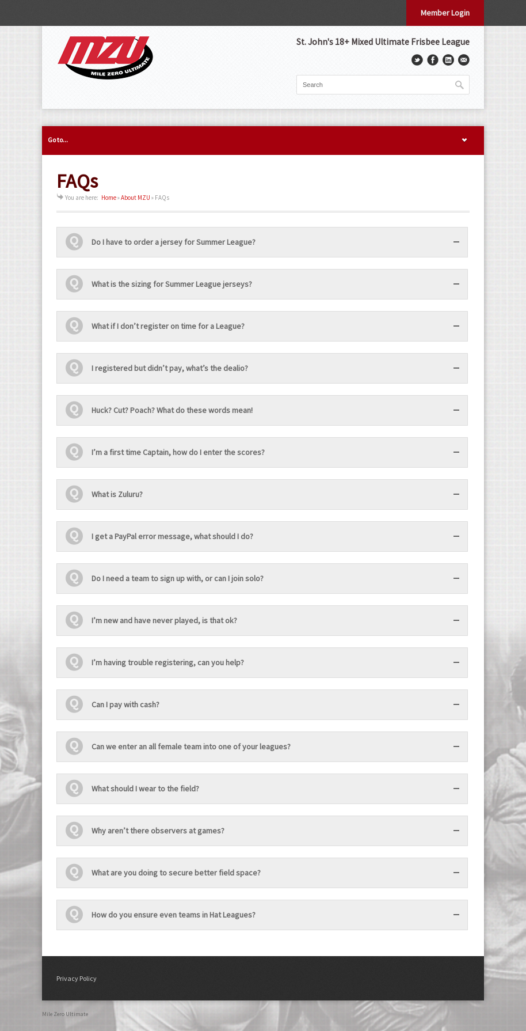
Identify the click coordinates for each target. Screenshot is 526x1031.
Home (108, 198)
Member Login (445, 12)
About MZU (135, 198)
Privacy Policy (76, 978)
